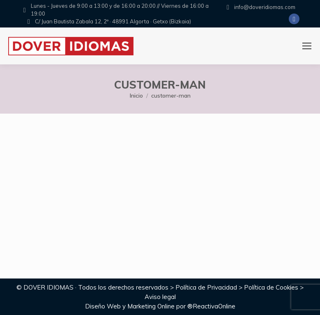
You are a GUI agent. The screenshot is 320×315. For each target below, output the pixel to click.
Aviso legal (160, 297)
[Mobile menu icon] (307, 46)
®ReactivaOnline (211, 306)
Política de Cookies (271, 287)
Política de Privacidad (206, 287)
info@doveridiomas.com (264, 7)
